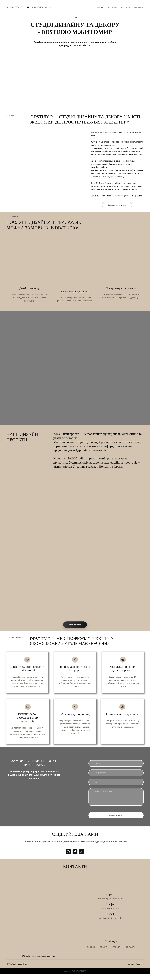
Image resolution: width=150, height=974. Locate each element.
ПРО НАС (99, 7)
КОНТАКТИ (139, 7)
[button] (117, 205)
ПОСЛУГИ (112, 7)
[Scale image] (28, 493)
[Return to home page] (75, 7)
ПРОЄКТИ (125, 7)
